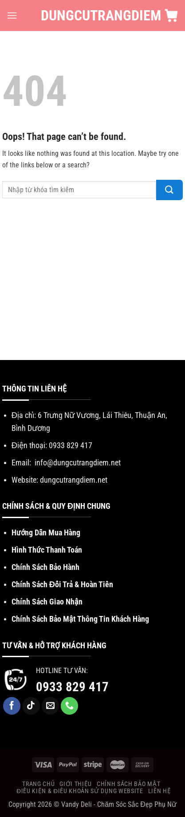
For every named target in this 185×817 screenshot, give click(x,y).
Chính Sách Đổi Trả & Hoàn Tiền (62, 584)
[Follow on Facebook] (12, 706)
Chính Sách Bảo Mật (128, 783)
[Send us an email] (50, 706)
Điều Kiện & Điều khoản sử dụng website (79, 790)
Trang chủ (38, 783)
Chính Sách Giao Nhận (47, 601)
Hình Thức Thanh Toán (47, 549)
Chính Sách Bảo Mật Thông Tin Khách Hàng (80, 618)
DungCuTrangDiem (92, 15)
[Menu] (12, 15)
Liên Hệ (159, 790)
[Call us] (70, 706)
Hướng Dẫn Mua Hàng (46, 532)
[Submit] (169, 190)
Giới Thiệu (75, 783)
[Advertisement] (92, 282)
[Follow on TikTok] (31, 706)
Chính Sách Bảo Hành (45, 567)
